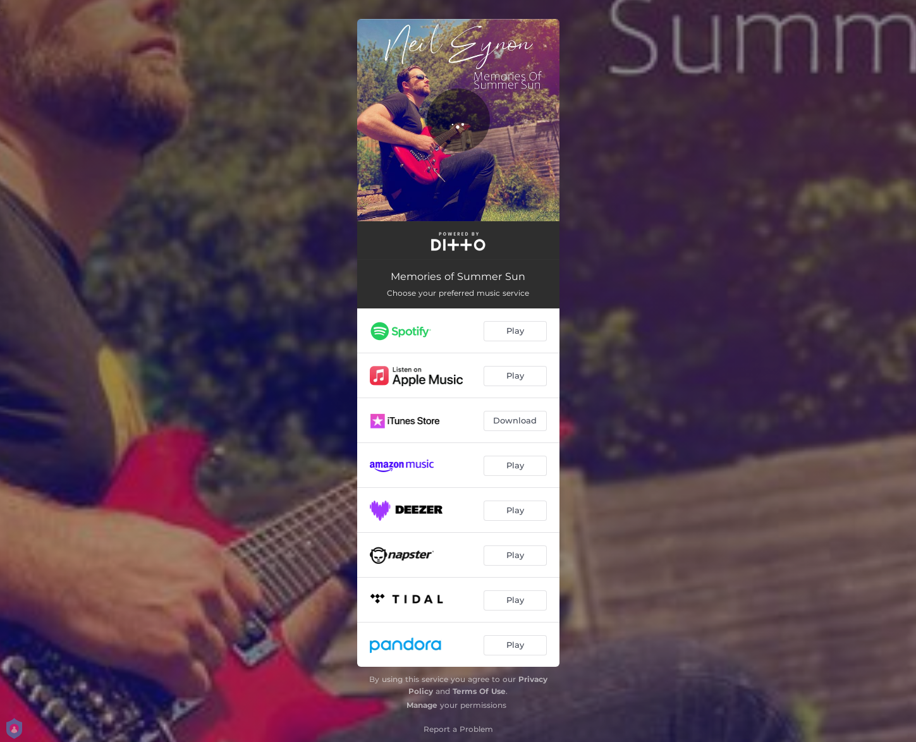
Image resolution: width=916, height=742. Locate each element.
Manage (421, 705)
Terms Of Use (479, 691)
